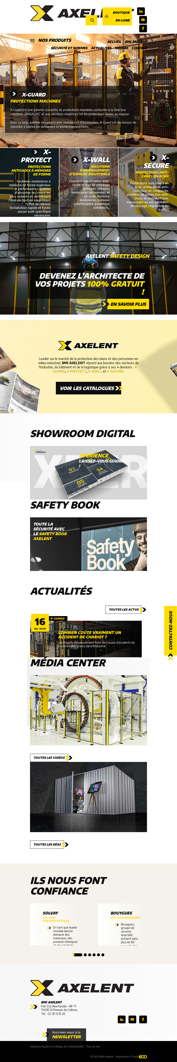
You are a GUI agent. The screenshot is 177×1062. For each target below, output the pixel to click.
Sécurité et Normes (69, 48)
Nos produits (50, 40)
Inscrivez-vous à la (66, 1034)
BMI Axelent (136, 41)
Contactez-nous (170, 630)
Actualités (101, 48)
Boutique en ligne (117, 16)
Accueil (114, 41)
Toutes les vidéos (48, 757)
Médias (121, 48)
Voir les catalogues (87, 388)
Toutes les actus (123, 609)
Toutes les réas (47, 844)
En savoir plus (128, 304)
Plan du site (93, 1046)
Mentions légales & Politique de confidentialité (56, 1046)
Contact (139, 48)
